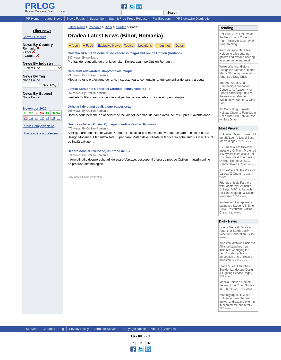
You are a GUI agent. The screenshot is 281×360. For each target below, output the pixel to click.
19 (58, 118)
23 (36, 118)
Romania (31, 48)
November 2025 (34, 108)
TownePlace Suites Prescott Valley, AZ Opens (238, 172)
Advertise (170, 329)
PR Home (33, 18)
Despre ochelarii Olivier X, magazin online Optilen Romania (112, 124)
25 (25, 118)
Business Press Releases (41, 133)
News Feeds (76, 18)
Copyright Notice (134, 329)
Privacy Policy (79, 329)
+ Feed (88, 45)
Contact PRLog (53, 329)
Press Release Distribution (45, 9)
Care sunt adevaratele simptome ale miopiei (101, 71)
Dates (180, 45)
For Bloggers (161, 18)
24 (31, 118)
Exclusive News (109, 45)
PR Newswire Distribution (194, 18)
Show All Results (34, 37)
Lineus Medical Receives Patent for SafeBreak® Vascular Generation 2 (236, 231)
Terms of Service (105, 329)
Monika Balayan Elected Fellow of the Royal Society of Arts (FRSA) (237, 285)
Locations (145, 45)
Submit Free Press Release (128, 18)
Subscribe (97, 18)
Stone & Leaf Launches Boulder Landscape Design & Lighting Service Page (237, 270)
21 (47, 118)
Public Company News (39, 126)
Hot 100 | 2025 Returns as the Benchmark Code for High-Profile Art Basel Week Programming (237, 39)
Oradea (32, 56)
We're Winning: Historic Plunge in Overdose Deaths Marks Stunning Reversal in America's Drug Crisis (237, 71)
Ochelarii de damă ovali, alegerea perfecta (99, 106)
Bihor (29, 52)
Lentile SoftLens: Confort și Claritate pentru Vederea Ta (109, 89)
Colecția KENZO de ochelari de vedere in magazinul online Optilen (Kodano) (125, 53)
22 (42, 118)
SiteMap (32, 329)
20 (53, 118)
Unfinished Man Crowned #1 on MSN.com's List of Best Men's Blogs (238, 138)
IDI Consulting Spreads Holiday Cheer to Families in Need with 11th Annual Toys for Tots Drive (238, 114)
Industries (163, 45)
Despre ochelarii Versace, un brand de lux (99, 151)
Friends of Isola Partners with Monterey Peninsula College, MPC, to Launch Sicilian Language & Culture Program (237, 189)
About (155, 329)
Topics (128, 45)
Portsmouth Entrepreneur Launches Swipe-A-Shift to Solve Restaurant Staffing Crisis (237, 207)
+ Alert (73, 45)
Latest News (53, 18)
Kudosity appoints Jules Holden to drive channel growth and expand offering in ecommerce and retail (237, 55)
